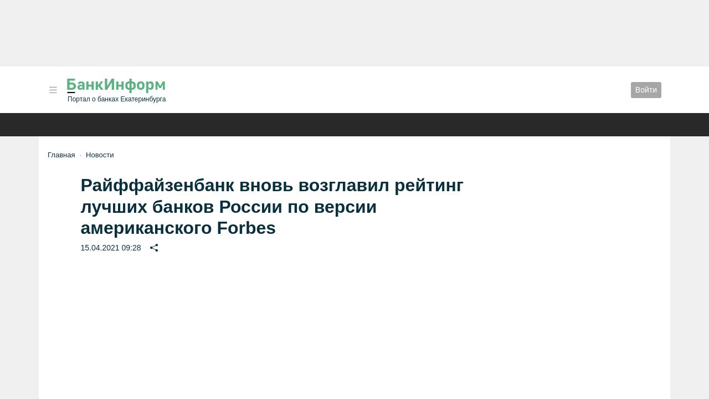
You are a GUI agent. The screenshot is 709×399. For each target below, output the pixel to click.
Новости (100, 155)
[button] (53, 90)
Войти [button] (646, 89)
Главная (61, 155)
